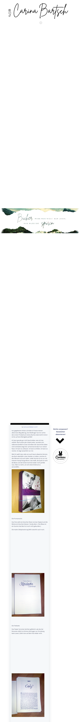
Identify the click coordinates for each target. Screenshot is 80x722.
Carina (25, 427)
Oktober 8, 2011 (33, 427)
